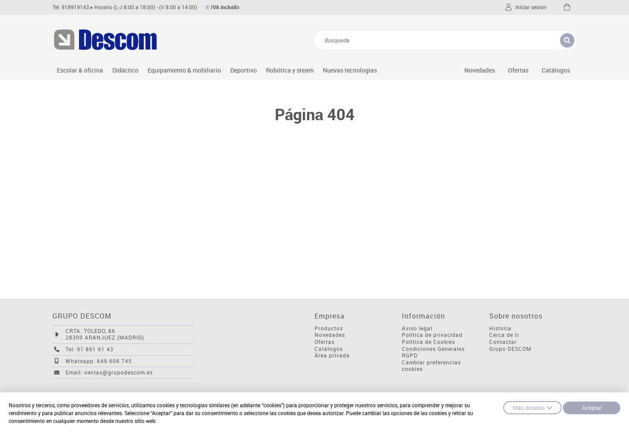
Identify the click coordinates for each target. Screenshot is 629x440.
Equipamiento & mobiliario (184, 70)
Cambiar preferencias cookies (431, 366)
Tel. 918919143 (70, 7)
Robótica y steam (290, 70)
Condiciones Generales (433, 349)
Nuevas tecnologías (350, 70)
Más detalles (532, 407)
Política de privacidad (432, 335)
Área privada (332, 355)
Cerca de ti (504, 335)
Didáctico (125, 70)
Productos (328, 328)
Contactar (503, 342)
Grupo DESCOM (510, 349)
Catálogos (556, 70)
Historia (500, 328)
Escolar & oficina (80, 70)
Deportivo (243, 70)
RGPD (410, 355)
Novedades (479, 70)
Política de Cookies (428, 342)
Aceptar (591, 408)
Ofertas (324, 342)
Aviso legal (417, 328)
